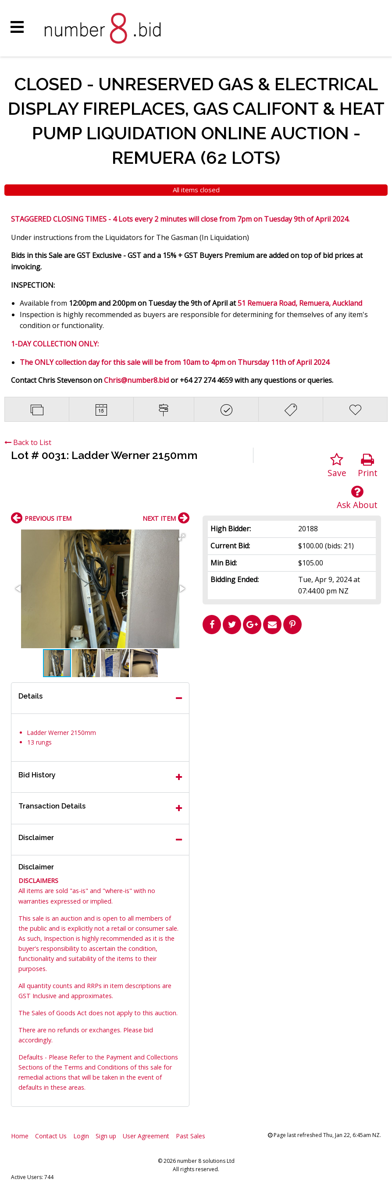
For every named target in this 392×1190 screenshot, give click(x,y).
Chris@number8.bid (136, 380)
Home (20, 1136)
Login (81, 1136)
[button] (182, 537)
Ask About (357, 498)
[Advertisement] (292, 699)
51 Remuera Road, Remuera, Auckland (300, 303)
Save (337, 466)
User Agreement (146, 1136)
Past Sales (190, 1136)
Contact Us (51, 1136)
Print (368, 466)
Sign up (106, 1136)
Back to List (27, 442)
